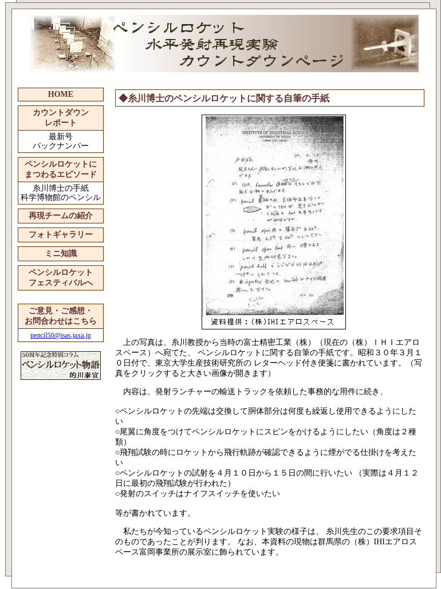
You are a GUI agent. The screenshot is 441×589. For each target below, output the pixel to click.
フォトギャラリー (61, 234)
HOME (60, 94)
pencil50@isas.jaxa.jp (60, 335)
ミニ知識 (61, 253)
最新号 (61, 136)
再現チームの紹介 (61, 215)
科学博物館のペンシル (61, 197)
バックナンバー (61, 146)
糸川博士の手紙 (61, 188)
